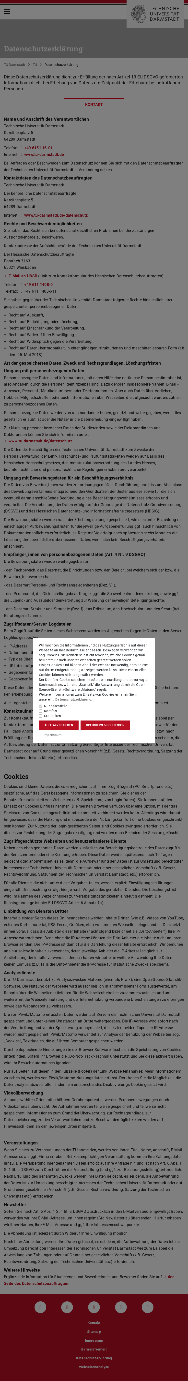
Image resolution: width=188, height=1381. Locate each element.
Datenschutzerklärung (71, 699)
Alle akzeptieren (59, 725)
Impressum (50, 735)
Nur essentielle (55, 706)
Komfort (50, 711)
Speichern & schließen (105, 725)
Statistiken (52, 716)
